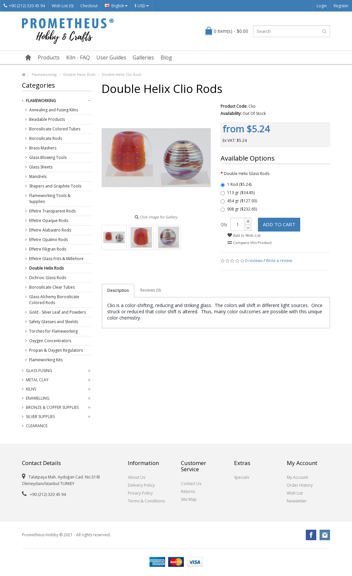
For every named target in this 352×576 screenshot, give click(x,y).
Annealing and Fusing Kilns (53, 110)
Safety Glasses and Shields (53, 321)
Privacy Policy (140, 493)
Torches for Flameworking (53, 331)
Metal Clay (37, 380)
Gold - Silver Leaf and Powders (57, 312)
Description (118, 290)
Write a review (279, 260)
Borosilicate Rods (45, 138)
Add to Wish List (244, 235)
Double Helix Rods (79, 74)
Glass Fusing (39, 370)
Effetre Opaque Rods (48, 220)
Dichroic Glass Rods (47, 277)
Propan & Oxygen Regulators (56, 350)
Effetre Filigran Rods (47, 249)
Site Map (189, 499)
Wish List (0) (62, 6)
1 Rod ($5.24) (236, 184)
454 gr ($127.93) (239, 201)
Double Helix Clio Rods (122, 74)
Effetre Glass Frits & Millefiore (56, 258)
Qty (224, 224)
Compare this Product (249, 242)
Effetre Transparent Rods (52, 211)
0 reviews (254, 260)
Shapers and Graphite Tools (55, 186)
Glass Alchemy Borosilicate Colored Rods (54, 299)
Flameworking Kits (46, 360)
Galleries (143, 57)
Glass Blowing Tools (48, 157)
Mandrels (38, 176)
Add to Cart (279, 224)
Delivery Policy (141, 485)
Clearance (37, 426)
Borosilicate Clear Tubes (52, 287)
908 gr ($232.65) (239, 209)
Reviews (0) (150, 290)
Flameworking (44, 74)
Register (341, 6)
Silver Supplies (40, 416)
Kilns (31, 389)
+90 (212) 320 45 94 (24, 6)
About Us (136, 477)
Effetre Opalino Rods (48, 239)
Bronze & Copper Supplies (52, 407)
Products (49, 57)
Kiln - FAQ (78, 57)
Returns (188, 491)
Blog (166, 57)
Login (322, 6)
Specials (241, 477)
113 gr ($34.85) (238, 192)
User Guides (111, 57)
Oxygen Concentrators (50, 340)
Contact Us (191, 483)
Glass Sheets (40, 167)
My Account (297, 477)
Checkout (89, 6)
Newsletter (297, 501)
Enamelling (37, 398)
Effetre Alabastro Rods (50, 230)
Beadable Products (47, 119)
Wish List (295, 493)
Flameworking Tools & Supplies (49, 198)
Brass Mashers (42, 148)
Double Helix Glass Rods (246, 173)
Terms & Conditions (146, 501)
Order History (300, 485)
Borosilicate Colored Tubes (54, 129)
